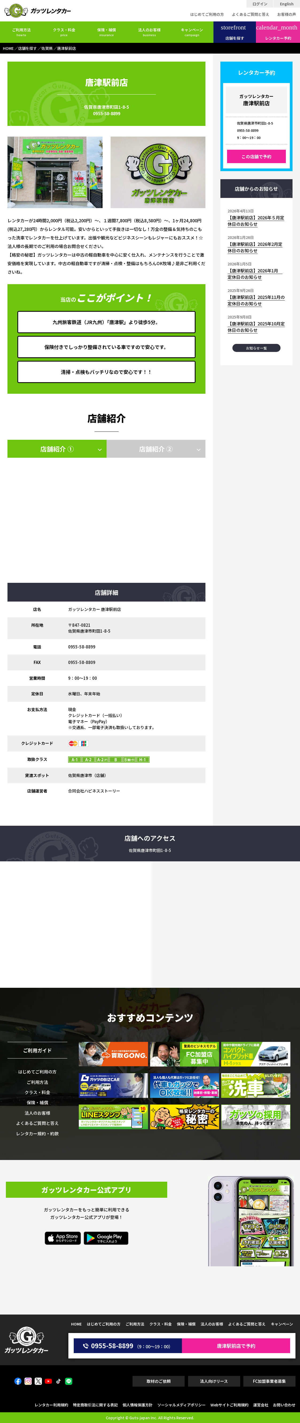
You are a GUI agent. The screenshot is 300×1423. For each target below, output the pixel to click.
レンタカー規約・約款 (37, 1133)
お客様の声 (286, 14)
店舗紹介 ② (156, 448)
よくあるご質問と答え (250, 14)
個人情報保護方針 (138, 1404)
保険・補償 (106, 32)
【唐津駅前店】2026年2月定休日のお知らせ (255, 247)
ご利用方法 (21, 32)
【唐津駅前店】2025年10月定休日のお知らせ (256, 326)
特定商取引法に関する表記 (95, 1404)
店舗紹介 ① (57, 448)
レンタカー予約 (276, 32)
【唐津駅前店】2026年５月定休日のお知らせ (256, 220)
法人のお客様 (149, 32)
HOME (76, 1324)
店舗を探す (233, 32)
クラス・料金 (64, 32)
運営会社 (260, 1404)
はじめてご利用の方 (207, 14)
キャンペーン (192, 32)
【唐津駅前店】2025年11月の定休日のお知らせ (256, 300)
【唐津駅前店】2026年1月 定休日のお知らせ (255, 273)
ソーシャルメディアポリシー (181, 1404)
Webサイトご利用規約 (229, 1404)
